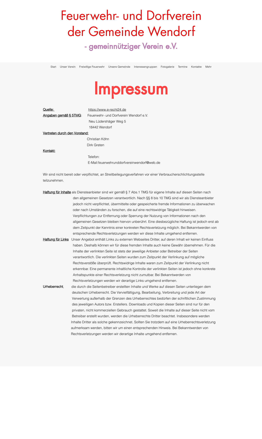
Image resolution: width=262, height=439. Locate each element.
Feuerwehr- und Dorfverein (131, 15)
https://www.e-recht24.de (107, 109)
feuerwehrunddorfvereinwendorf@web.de (129, 162)
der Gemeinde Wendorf (131, 31)
